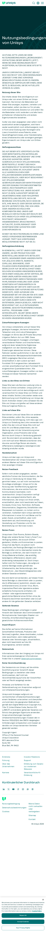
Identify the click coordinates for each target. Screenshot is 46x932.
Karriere (5, 773)
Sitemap (32, 815)
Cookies (5, 811)
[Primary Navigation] (42, 3)
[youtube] (13, 789)
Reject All (23, 915)
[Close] (43, 899)
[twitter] (8, 789)
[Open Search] (33, 3)
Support (27, 760)
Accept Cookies (23, 921)
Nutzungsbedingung (11, 804)
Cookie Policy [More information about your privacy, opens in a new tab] (37, 911)
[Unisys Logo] (9, 3)
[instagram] (22, 789)
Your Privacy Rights (23, 928)
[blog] (27, 789)
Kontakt (32, 819)
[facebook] (18, 789)
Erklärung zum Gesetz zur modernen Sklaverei (33, 766)
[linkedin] (3, 789)
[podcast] (32, 789)
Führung (5, 760)
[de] (38, 3)
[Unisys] (4, 799)
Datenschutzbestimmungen (14, 808)
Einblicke (6, 757)
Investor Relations (32, 757)
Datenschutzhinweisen (31, 659)
